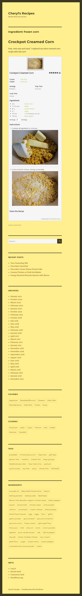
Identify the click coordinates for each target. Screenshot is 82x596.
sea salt (12, 537)
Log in (13, 568)
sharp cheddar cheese (28, 537)
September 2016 (17, 354)
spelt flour (13, 542)
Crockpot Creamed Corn (31, 42)
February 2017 (16, 342)
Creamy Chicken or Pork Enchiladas (25, 272)
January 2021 (16, 296)
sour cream (45, 537)
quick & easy (14, 469)
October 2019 (16, 312)
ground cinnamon (45, 519)
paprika (12, 532)
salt (25, 114)
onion (37, 528)
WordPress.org (16, 578)
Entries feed (15, 571)
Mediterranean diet (17, 464)
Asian (22, 428)
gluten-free (14, 459)
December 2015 (17, 379)
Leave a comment (14, 225)
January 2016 (16, 376)
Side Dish (23, 79)
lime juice (13, 528)
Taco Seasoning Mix (19, 263)
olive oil (29, 528)
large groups (48, 459)
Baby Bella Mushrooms (31, 491)
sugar (26, 111)
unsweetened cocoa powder (21, 546)
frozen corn (28, 104)
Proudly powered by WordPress (32, 589)
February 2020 (16, 305)
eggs (37, 514)
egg (30, 514)
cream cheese (29, 109)
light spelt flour (44, 523)
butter (26, 106)
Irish (45, 428)
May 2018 (14, 327)
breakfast (13, 455)
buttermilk (22, 505)
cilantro (12, 510)
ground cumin (15, 523)
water (39, 546)
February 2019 (16, 315)
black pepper (28, 116)
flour (43, 514)
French (38, 428)
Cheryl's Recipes (21, 13)
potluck (47, 464)
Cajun (29, 428)
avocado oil (14, 491)
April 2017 (14, 336)
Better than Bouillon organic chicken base (27, 500)
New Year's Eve (35, 464)
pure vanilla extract (26, 532)
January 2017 (16, 345)
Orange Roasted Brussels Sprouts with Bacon (29, 275)
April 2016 (14, 367)
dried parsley (50, 510)
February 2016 (16, 373)
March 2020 (15, 302)
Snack (37, 405)
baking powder (15, 496)
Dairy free (42, 455)
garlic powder (15, 519)
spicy (34, 469)
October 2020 (16, 299)
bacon (46, 491)
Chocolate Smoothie (19, 266)
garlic (50, 514)
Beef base (42, 496)
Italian (52, 428)
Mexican (12, 432)
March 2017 (15, 339)
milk (22, 528)
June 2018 (14, 324)
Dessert (41, 400)
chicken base (35, 505)
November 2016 (17, 351)
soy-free (26, 469)
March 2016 (15, 370)
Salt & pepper (49, 532)
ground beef (29, 519)
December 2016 (17, 348)
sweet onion (33, 542)
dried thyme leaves (17, 514)
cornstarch (23, 510)
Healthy (25, 459)
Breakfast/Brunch (28, 400)
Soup (45, 405)
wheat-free (44, 469)
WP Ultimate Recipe (55, 219)
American (23, 82)
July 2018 (14, 321)
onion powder (49, 528)
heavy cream (30, 523)
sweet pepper (47, 542)
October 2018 (16, 318)
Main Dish (51, 400)
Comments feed (17, 574)
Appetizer (13, 400)
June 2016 (14, 361)
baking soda (30, 496)
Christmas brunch (28, 455)
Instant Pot (36, 459)
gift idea (52, 455)
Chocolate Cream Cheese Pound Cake (26, 269)
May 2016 (14, 364)
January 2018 (16, 333)
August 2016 (15, 357)
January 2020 (16, 309)
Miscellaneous (15, 405)
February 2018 (16, 330)
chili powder (48, 505)
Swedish (22, 432)
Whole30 (55, 469)
